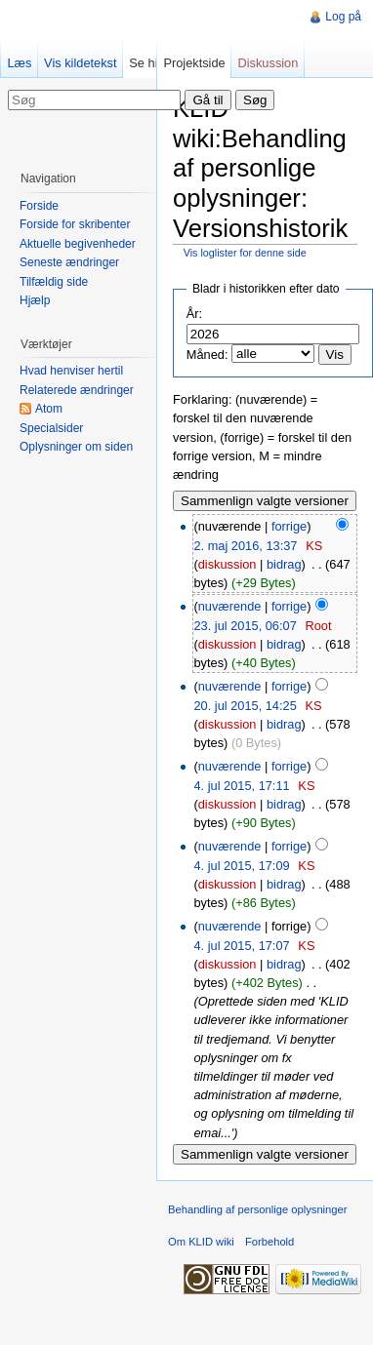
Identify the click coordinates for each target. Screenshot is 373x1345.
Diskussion (267, 63)
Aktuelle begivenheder (78, 244)
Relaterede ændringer (77, 390)
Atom (48, 408)
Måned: (207, 354)
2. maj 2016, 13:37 (245, 545)
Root (318, 625)
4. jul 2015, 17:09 (241, 865)
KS (314, 545)
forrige (289, 526)
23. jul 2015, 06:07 (244, 625)
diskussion (227, 564)
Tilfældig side (54, 282)
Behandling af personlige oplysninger (257, 1209)
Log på (343, 16)
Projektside (194, 63)
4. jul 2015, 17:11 (241, 785)
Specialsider (51, 428)
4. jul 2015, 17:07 (241, 945)
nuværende (230, 606)
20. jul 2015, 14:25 (244, 705)
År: (194, 313)
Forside (39, 206)
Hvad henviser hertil (71, 370)
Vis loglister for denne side (245, 252)
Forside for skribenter (75, 224)
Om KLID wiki (201, 1241)
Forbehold (269, 1241)
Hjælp (35, 300)
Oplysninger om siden (76, 447)
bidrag (284, 564)
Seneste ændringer (69, 262)
